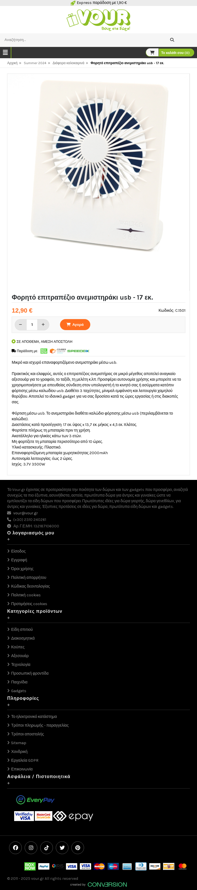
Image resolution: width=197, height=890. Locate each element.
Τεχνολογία (20, 664)
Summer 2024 (35, 63)
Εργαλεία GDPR (24, 760)
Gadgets (18, 690)
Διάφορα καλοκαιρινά (68, 63)
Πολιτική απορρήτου (28, 577)
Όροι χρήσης (22, 568)
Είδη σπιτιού (22, 629)
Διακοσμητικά (23, 638)
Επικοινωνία (22, 769)
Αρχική (12, 63)
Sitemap (18, 742)
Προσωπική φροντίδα (29, 673)
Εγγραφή (19, 560)
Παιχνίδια (19, 682)
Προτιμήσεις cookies (29, 603)
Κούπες (17, 647)
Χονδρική (19, 751)
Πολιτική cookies (25, 595)
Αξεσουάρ (20, 655)
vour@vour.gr (25, 513)
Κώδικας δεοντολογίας (30, 586)
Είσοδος (18, 551)
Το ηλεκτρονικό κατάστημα (34, 716)
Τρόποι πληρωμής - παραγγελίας (39, 725)
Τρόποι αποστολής (27, 734)
